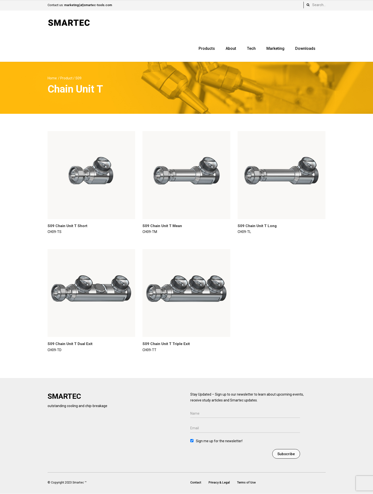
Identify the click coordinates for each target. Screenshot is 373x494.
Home (52, 78)
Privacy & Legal (219, 482)
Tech (251, 48)
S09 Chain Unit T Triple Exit (166, 344)
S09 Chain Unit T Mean (162, 226)
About (231, 48)
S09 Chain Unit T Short (67, 226)
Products (207, 48)
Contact (195, 482)
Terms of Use (246, 482)
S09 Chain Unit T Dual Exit (70, 344)
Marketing (275, 48)
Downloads (305, 48)
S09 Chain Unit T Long (257, 226)
